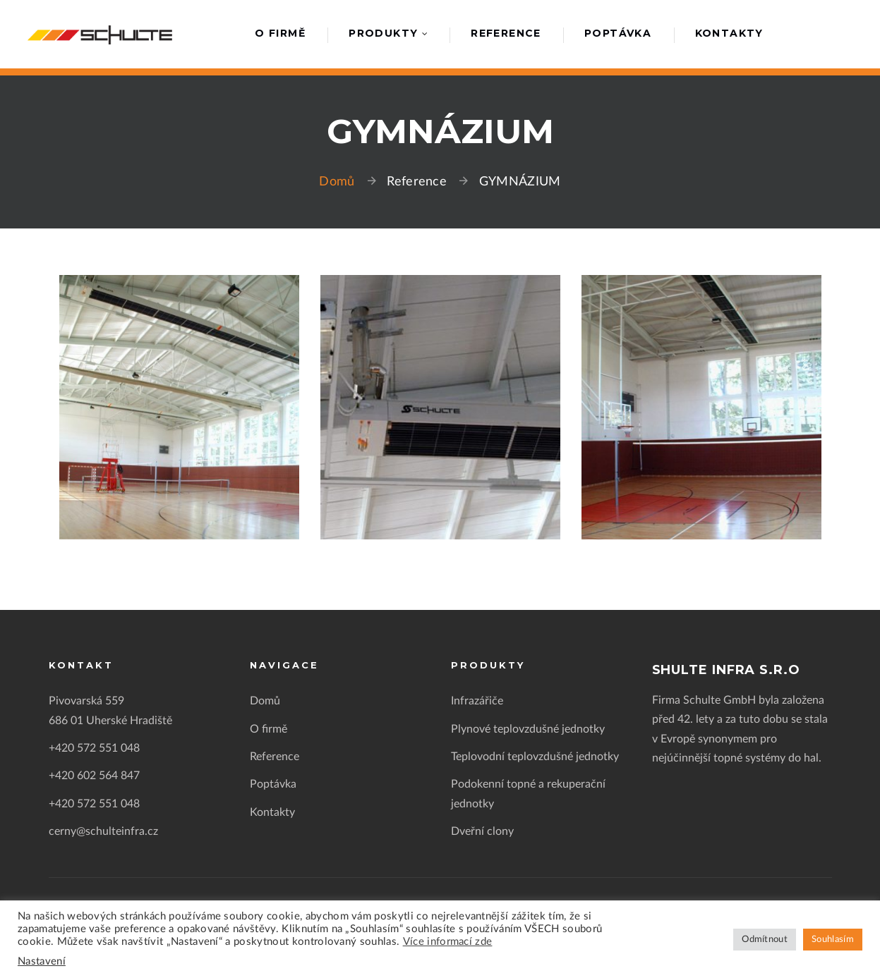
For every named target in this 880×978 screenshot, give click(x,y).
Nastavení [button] (42, 961)
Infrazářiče (477, 701)
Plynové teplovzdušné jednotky (528, 729)
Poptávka (617, 33)
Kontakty (729, 33)
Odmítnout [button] (765, 939)
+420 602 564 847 (94, 775)
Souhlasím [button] (833, 939)
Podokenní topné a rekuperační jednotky (528, 793)
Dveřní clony (482, 831)
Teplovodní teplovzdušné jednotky (535, 756)
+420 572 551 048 (94, 748)
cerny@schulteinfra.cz (103, 831)
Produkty (383, 33)
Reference (506, 33)
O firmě (280, 33)
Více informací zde (448, 941)
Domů (336, 182)
